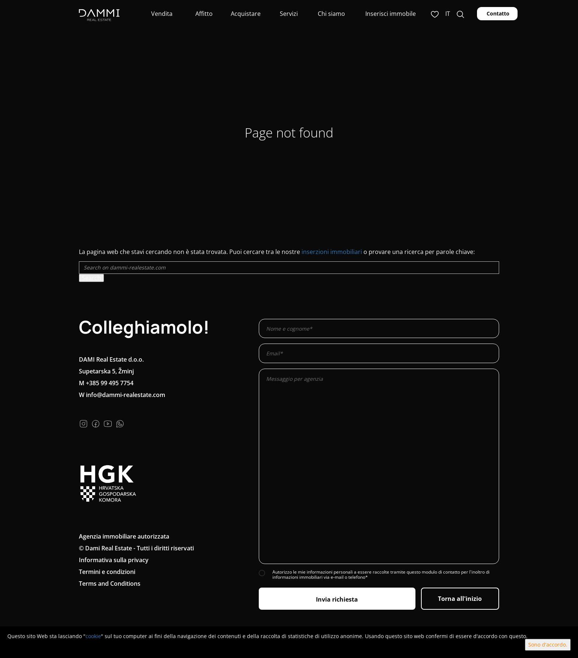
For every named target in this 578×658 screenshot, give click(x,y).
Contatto (497, 13)
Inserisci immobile (390, 14)
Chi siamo (330, 14)
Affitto (203, 14)
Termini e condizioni (107, 572)
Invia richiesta (337, 599)
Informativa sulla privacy (114, 560)
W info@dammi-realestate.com (122, 395)
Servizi (288, 14)
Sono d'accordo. (547, 644)
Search (91, 278)
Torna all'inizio (460, 599)
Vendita (161, 14)
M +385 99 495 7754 (106, 383)
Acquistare (246, 14)
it (447, 14)
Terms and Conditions (109, 583)
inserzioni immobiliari (332, 252)
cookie (93, 636)
